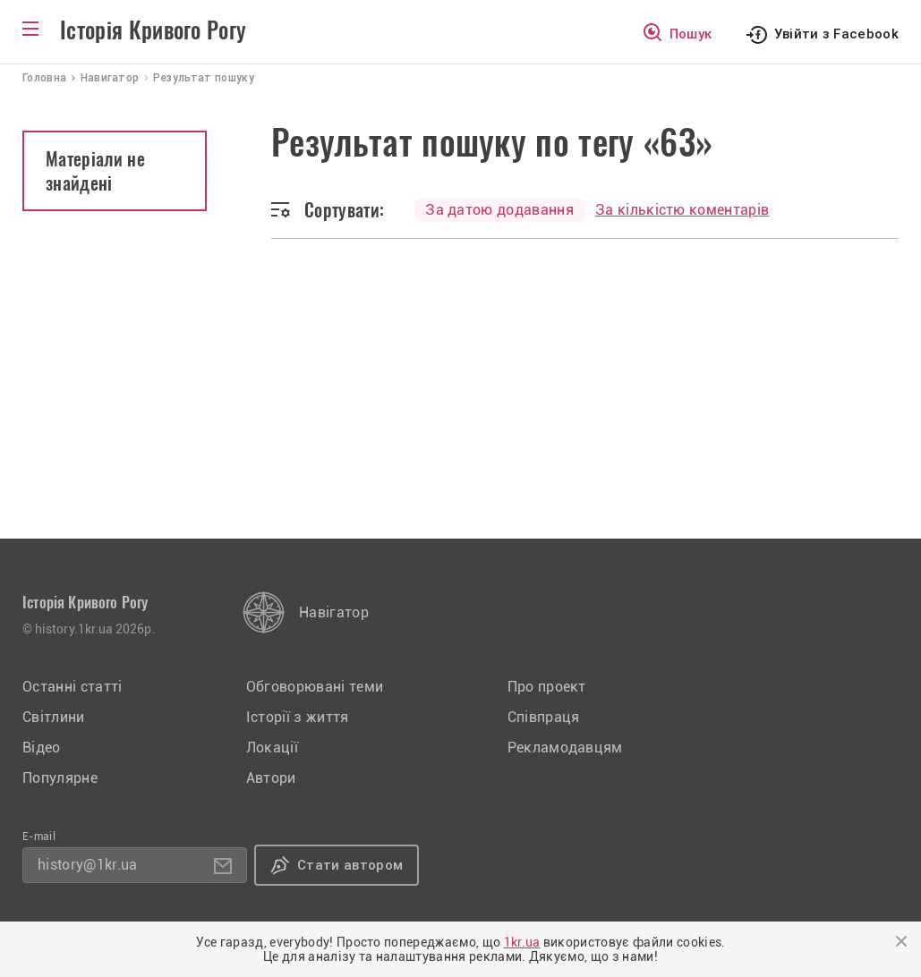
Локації (272, 747)
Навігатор (334, 612)
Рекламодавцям (565, 747)
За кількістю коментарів (682, 209)
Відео (41, 747)
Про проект (546, 686)
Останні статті (72, 686)
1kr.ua (522, 942)
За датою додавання (499, 209)
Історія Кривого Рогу (153, 30)
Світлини (53, 717)
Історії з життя (297, 717)
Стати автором (350, 865)
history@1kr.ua (87, 864)
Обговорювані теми (314, 686)
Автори (271, 777)
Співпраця (543, 717)
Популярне (60, 777)
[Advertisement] (460, 404)
